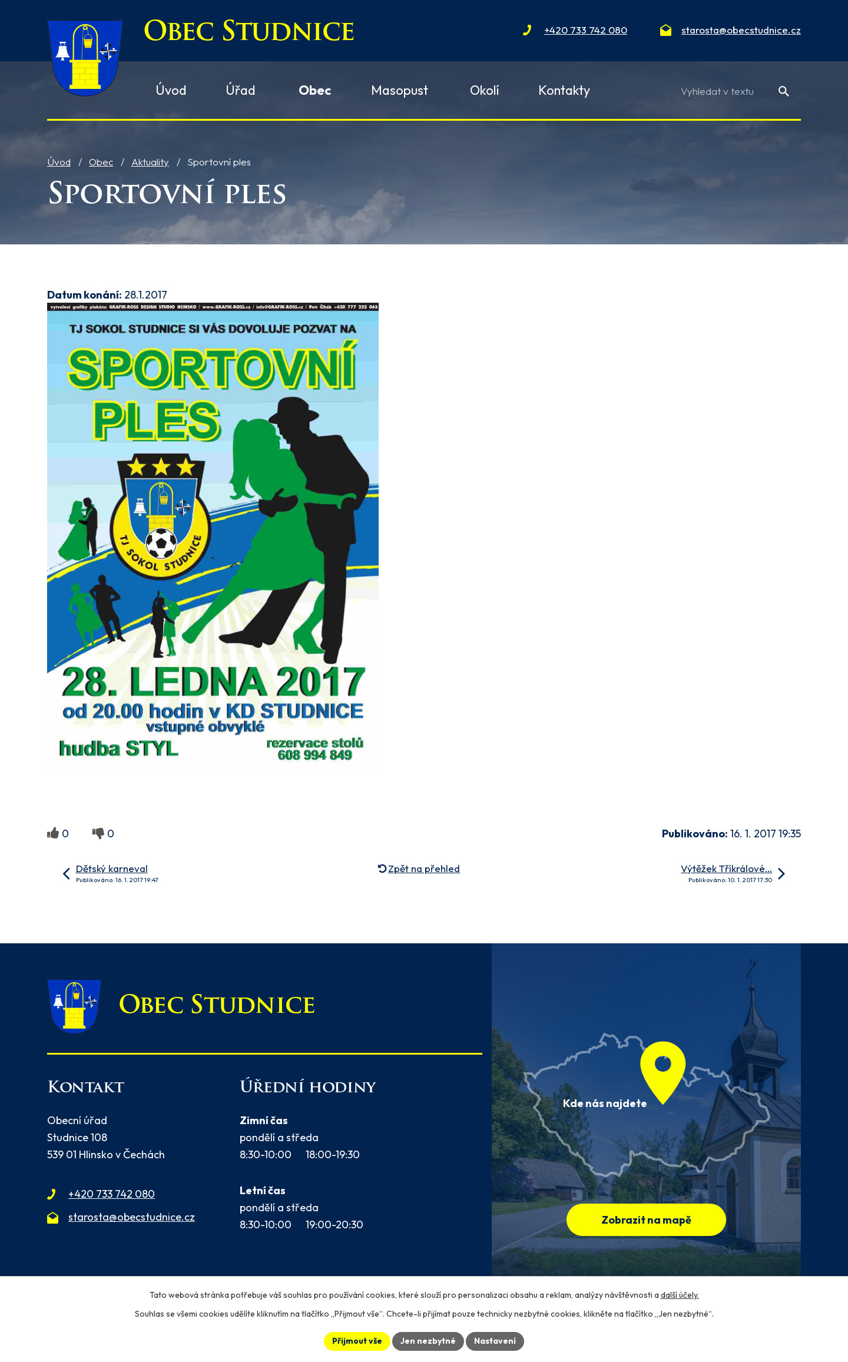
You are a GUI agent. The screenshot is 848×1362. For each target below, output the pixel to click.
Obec (101, 161)
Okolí (484, 90)
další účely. (680, 1295)
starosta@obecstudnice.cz (131, 1217)
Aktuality (150, 161)
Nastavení (495, 1341)
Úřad (241, 90)
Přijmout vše (357, 1341)
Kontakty (564, 90)
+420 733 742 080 (111, 1194)
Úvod (59, 161)
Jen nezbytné (428, 1341)
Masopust (399, 90)
